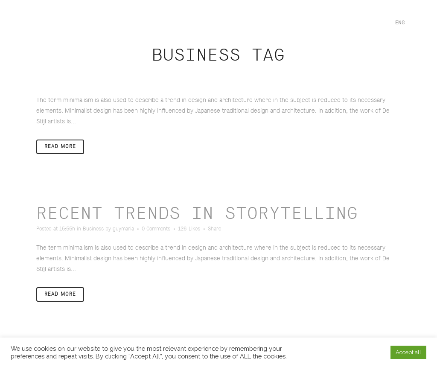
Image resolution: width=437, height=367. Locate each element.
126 (189, 229)
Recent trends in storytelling (197, 214)
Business (93, 229)
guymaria (123, 229)
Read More (60, 146)
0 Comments (156, 229)
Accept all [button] (408, 352)
